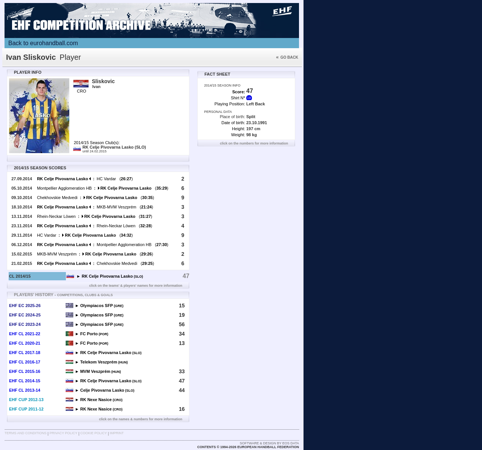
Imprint (117, 433)
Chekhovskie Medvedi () (95, 197)
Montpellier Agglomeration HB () (102, 188)
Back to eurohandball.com (43, 43)
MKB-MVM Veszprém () (95, 207)
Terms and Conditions (26, 433)
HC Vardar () (85, 178)
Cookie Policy (93, 433)
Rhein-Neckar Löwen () (94, 216)
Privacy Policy (63, 433)
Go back (287, 57)
